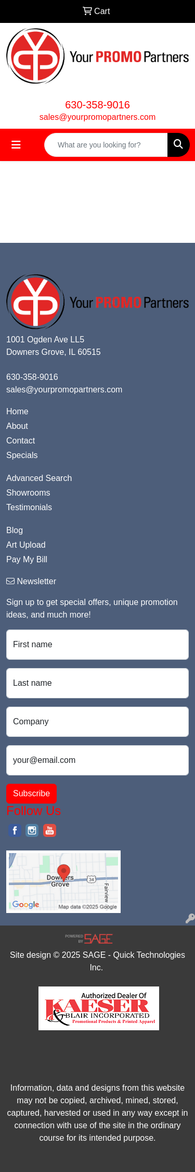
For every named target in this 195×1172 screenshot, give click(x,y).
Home (17, 411)
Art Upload (26, 544)
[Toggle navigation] (16, 145)
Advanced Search (39, 478)
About (17, 426)
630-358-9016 (97, 104)
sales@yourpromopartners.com (97, 117)
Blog (14, 530)
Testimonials (29, 507)
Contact (20, 440)
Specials (21, 455)
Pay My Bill (26, 559)
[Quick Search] (106, 145)
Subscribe (31, 793)
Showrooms (28, 492)
